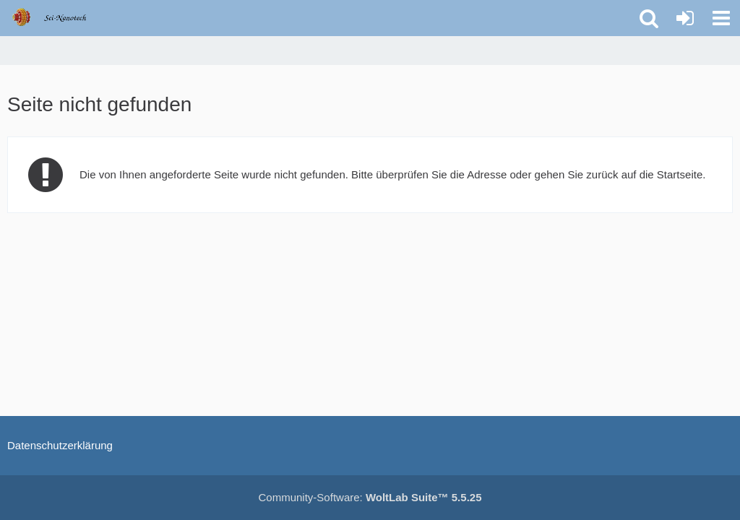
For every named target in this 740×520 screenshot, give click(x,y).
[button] (721, 18)
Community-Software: (370, 497)
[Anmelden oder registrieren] (685, 18)
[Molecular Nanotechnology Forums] (58, 17)
